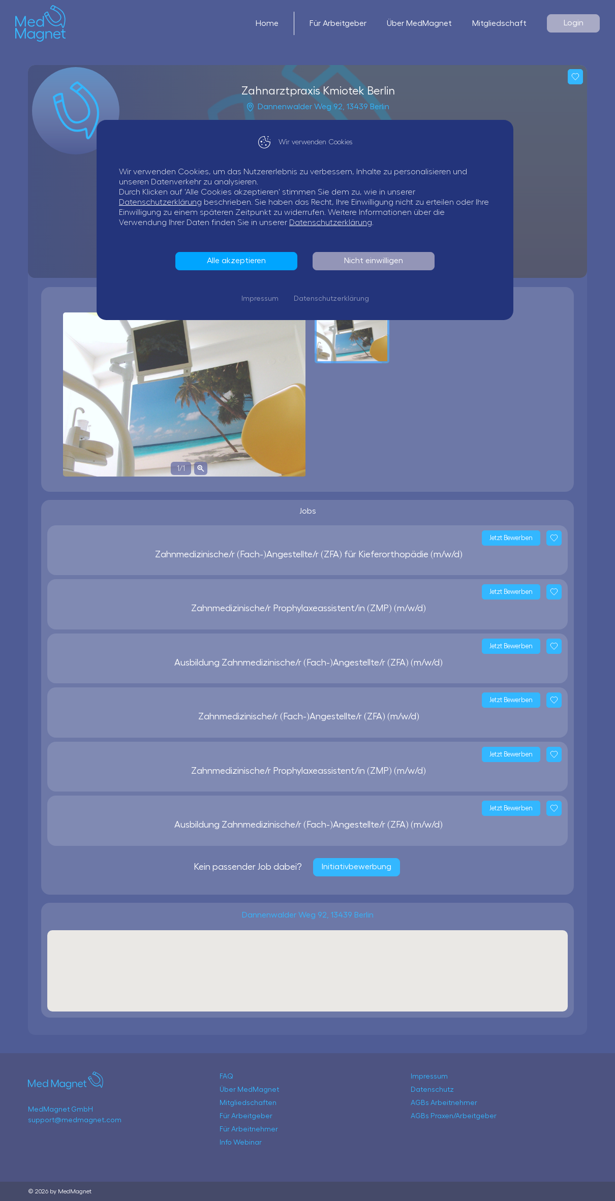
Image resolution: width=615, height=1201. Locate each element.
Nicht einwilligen (376, 261)
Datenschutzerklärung (162, 202)
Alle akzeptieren (238, 261)
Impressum (262, 298)
